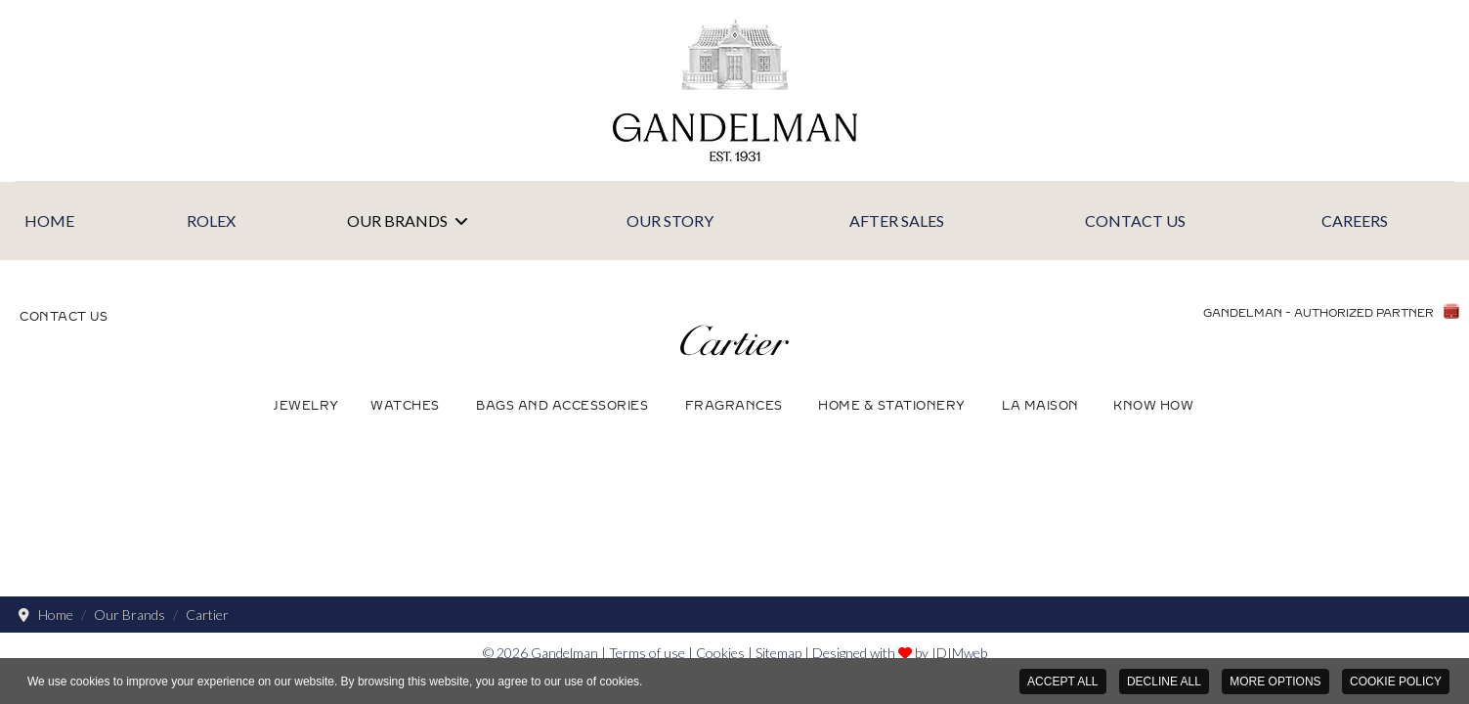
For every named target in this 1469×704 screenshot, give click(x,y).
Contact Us (1135, 220)
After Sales (896, 220)
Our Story (669, 220)
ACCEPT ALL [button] (1062, 681)
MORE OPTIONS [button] (1275, 681)
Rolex (211, 220)
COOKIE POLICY (1396, 681)
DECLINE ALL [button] (1164, 681)
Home (49, 220)
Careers (1354, 220)
